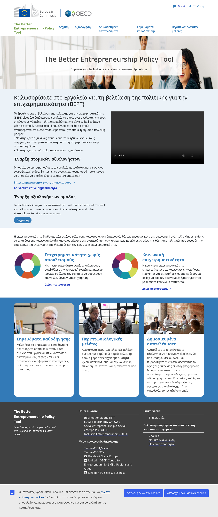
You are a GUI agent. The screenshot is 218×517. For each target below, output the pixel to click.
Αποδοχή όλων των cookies (143, 493)
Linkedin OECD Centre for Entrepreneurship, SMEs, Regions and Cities (108, 464)
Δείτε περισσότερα (57, 284)
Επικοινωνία (157, 418)
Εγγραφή (23, 220)
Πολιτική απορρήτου (162, 444)
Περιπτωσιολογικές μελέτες (185, 29)
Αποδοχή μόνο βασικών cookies (186, 493)
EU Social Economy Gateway (102, 422)
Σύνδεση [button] (198, 6)
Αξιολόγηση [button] (83, 27)
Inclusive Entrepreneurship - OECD (106, 434)
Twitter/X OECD (94, 452)
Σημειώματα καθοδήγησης (146, 29)
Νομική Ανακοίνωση (162, 440)
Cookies (154, 436)
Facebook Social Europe (103, 456)
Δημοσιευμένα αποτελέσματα (109, 29)
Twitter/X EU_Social (96, 448)
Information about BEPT (99, 418)
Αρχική (63, 27)
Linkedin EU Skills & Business (106, 473)
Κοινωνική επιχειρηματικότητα (35, 188)
